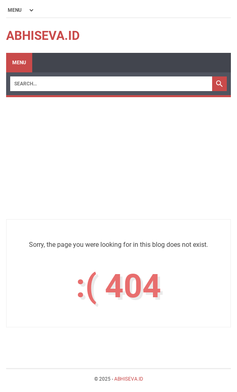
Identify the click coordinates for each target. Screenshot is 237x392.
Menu (19, 62)
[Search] (111, 83)
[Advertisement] (118, 162)
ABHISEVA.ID (43, 35)
